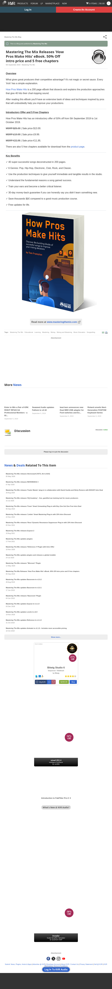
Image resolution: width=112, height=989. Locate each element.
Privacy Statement (86, 964)
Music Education (79, 332)
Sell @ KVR (98, 964)
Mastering (45, 332)
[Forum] (34, 3)
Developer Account (53, 964)
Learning (37, 332)
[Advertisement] (56, 359)
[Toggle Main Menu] (3, 3)
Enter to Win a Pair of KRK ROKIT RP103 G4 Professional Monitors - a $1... (16, 411)
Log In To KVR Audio (56, 969)
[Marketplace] (52, 3)
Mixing (53, 332)
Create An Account (84, 9)
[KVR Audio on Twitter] (53, 958)
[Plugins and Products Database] (23, 3)
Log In (28, 9)
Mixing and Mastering (64, 332)
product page (77, 146)
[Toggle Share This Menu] (105, 37)
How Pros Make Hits (16, 89)
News (17, 385)
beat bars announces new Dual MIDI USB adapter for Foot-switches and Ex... (72, 410)
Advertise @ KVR (39, 964)
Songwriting (91, 332)
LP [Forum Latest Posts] (42, 3)
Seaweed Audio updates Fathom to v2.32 (43, 408)
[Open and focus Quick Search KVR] (109, 3)
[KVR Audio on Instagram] (58, 958)
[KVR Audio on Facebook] (48, 958)
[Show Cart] (95, 3)
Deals (20, 465)
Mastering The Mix (16, 332)
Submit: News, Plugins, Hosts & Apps (18, 964)
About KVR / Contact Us (69, 964)
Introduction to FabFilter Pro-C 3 (56, 798)
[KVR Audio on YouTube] (63, 958)
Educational (29, 332)
